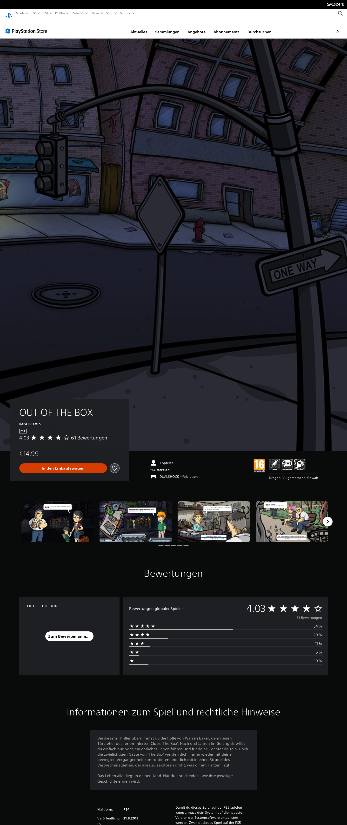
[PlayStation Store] (27, 26)
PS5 (34, 13)
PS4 (45, 13)
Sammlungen (139, 27)
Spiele (20, 13)
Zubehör (78, 13)
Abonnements (199, 27)
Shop (109, 13)
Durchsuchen (232, 27)
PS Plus (60, 13)
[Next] (328, 517)
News (96, 13)
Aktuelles (110, 27)
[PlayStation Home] (9, 13)
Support (126, 13)
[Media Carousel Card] (57, 517)
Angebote (169, 27)
